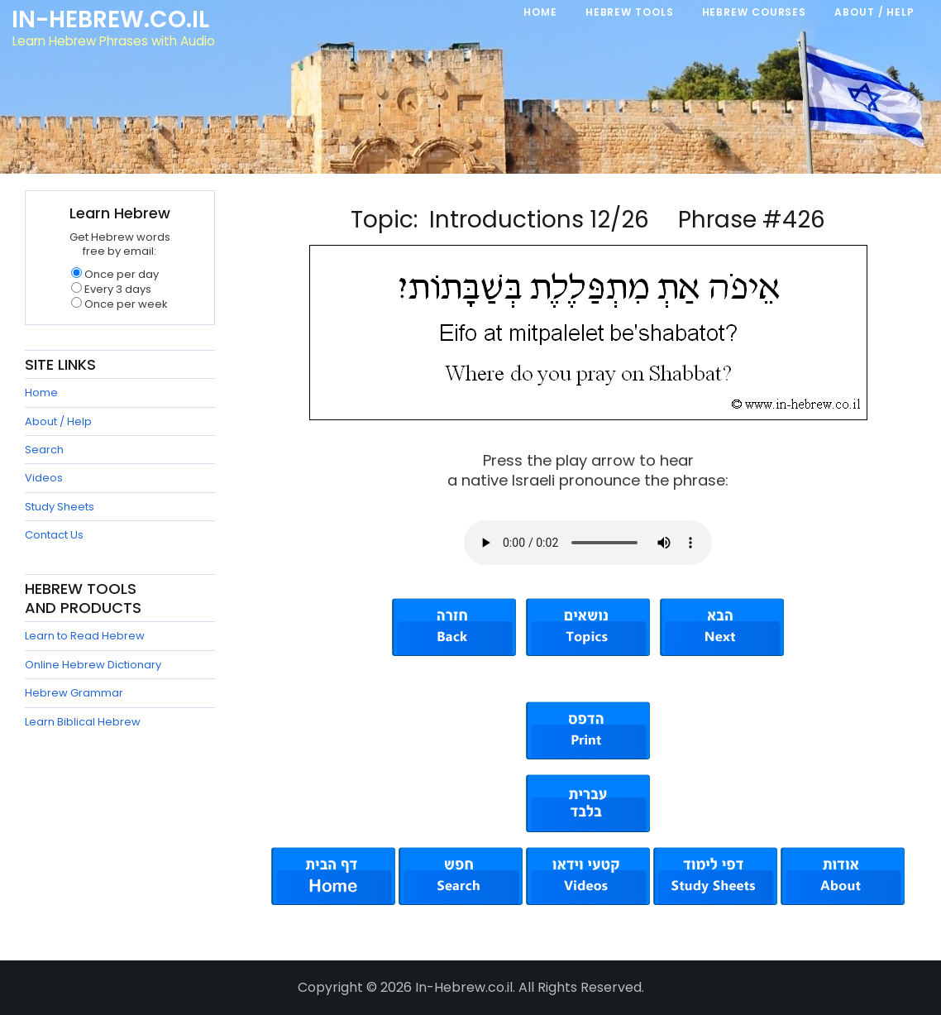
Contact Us (54, 535)
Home (41, 392)
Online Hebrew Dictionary (93, 665)
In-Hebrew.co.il (112, 19)
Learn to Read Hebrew (85, 636)
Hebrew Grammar (74, 693)
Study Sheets (59, 507)
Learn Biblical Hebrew (83, 722)
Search (44, 449)
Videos (44, 478)
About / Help (58, 421)
